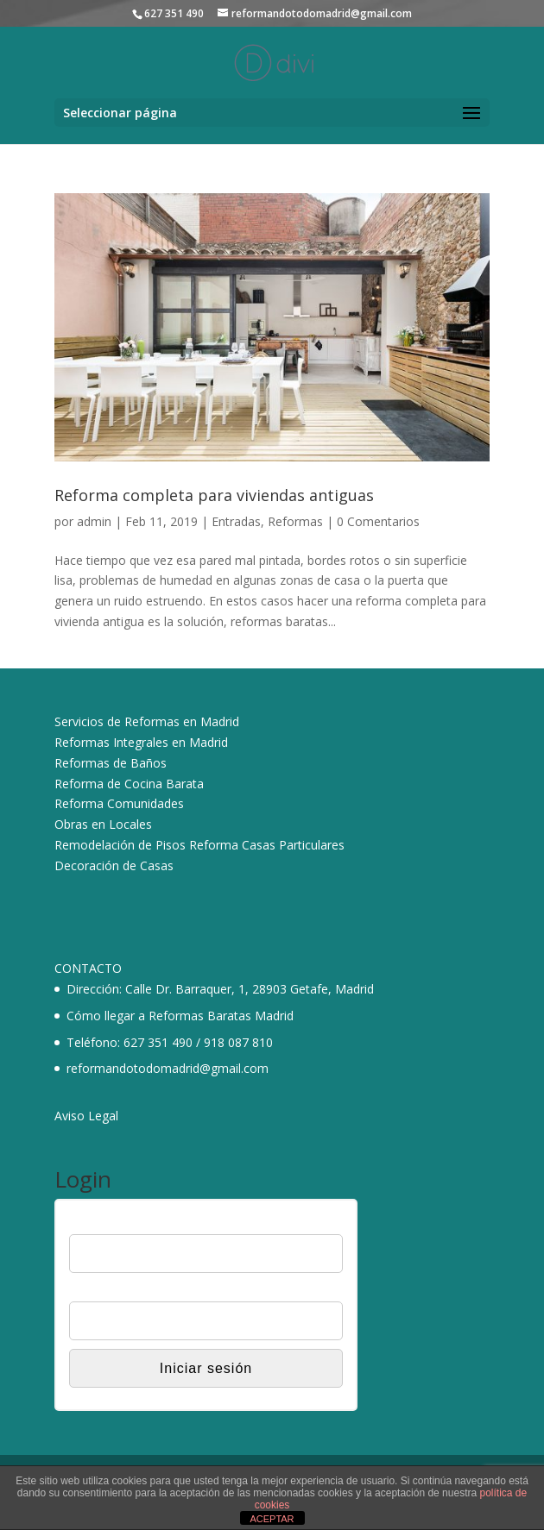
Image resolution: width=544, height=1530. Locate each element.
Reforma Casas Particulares (267, 845)
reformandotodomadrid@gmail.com (167, 1068)
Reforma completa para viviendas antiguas (214, 495)
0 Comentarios (378, 521)
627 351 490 (158, 1042)
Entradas (236, 521)
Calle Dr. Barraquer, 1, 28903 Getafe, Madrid (249, 989)
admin (94, 521)
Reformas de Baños (110, 763)
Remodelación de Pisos (120, 845)
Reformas (295, 521)
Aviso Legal (86, 1115)
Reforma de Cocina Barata (129, 783)
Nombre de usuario (120, 1223)
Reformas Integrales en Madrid (141, 742)
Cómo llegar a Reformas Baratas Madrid (180, 1015)
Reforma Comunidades (119, 803)
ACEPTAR (272, 1519)
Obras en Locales (103, 824)
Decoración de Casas (114, 865)
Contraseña (100, 1291)
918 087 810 (238, 1042)
